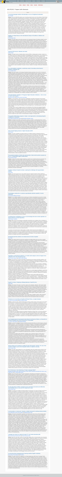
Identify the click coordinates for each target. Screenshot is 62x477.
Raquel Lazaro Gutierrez (12, 258)
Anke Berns (22, 454)
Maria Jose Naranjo (11, 435)
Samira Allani (10, 172)
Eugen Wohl (10, 283)
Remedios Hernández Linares (28, 118)
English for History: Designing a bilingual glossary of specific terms (22, 282)
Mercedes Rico (18, 435)
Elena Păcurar (10, 132)
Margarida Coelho (11, 97)
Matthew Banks (10, 52)
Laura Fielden (10, 118)
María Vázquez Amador (23, 300)
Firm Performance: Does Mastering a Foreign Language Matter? (22, 370)
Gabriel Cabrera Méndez (22, 258)
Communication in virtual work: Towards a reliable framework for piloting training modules (27, 411)
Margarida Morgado (22, 321)
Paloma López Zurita (11, 389)
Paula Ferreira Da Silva (26, 435)
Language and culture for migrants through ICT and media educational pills (24, 434)
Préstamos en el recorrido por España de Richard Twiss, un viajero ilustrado (24, 299)
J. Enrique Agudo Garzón (19, 372)
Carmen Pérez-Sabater (19, 412)
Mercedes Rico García (17, 118)
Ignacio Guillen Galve (12, 348)
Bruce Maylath (10, 15)
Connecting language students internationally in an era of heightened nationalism (25, 14)
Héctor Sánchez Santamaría (31, 371)
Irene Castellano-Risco (12, 70)
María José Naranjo (22, 371)
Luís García (10, 321)
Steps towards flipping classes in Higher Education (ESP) (20, 130)
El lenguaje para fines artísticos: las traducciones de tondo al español (23, 236)
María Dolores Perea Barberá (13, 454)
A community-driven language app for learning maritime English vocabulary (24, 453)
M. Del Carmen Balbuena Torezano (14, 195)
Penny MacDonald (11, 412)
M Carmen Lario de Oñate (12, 300)
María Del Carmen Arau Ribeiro (21, 97)
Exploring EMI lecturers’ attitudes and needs (17, 51)
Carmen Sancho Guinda (12, 157)
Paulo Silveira (15, 321)
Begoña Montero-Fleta (28, 412)
